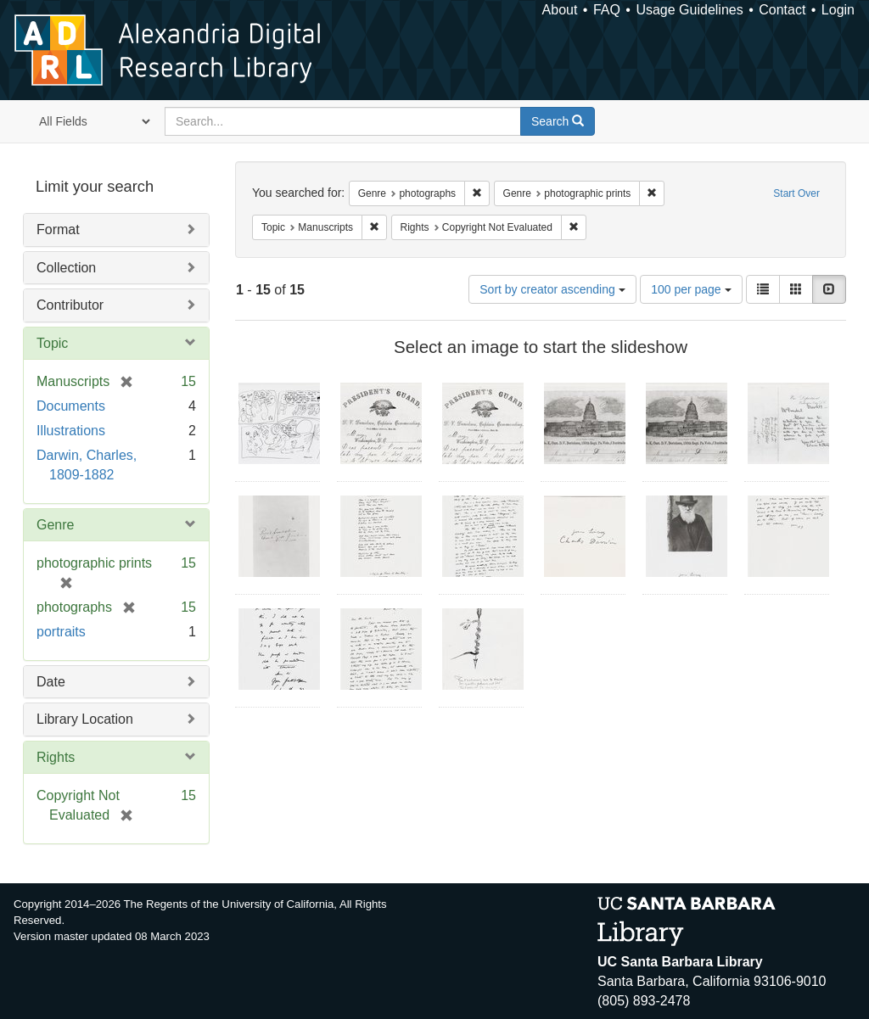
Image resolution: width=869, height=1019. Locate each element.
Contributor (70, 305)
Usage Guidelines (689, 10)
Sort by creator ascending (552, 289)
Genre (55, 525)
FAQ (606, 10)
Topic (52, 343)
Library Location (84, 719)
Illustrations (70, 430)
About (560, 10)
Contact (782, 10)
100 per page (691, 289)
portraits (61, 631)
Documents (70, 406)
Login (838, 10)
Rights (55, 757)
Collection (66, 267)
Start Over (796, 193)
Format (58, 229)
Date (50, 682)
